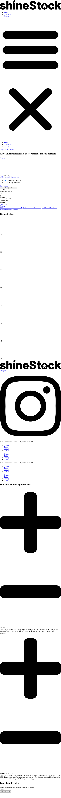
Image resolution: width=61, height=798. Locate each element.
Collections (7, 14)
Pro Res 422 (4, 627)
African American (6, 208)
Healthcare (45, 208)
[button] (30, 79)
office (6, 210)
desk (20, 208)
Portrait (10, 210)
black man (15, 208)
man (55, 208)
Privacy (6, 449)
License (6, 445)
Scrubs (15, 210)
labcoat (51, 208)
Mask (2, 210)
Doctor (25, 208)
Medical (2, 158)
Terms (6, 447)
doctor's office (32, 208)
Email (2, 789)
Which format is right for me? (9, 177)
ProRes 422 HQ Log (6, 773)
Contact (6, 450)
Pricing (6, 16)
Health (39, 208)
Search (6, 12)
